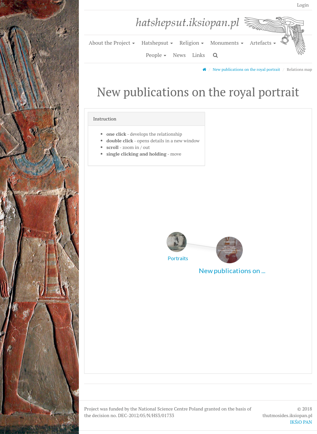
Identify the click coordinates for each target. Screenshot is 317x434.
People (156, 55)
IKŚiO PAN (301, 422)
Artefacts (263, 42)
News (179, 55)
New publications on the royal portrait (246, 69)
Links (198, 55)
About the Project (112, 42)
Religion (192, 42)
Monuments (226, 42)
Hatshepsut (157, 42)
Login (303, 5)
